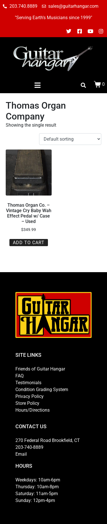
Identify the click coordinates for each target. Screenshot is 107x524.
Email (21, 454)
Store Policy (27, 403)
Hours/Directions (32, 410)
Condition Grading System (41, 389)
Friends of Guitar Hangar (40, 369)
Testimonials (28, 382)
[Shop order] (70, 139)
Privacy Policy (29, 396)
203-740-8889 (29, 447)
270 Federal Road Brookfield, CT (47, 440)
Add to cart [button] (29, 242)
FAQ (19, 375)
